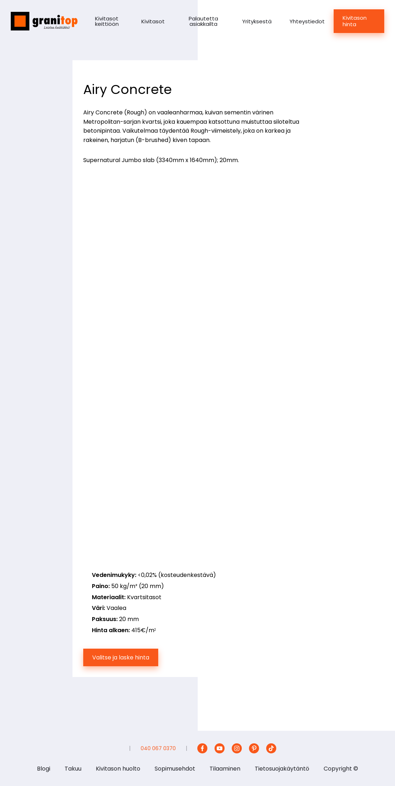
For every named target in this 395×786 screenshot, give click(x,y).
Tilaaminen (225, 768)
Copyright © (341, 768)
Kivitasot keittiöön (107, 21)
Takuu (73, 768)
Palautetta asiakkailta (203, 21)
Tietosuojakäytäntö (282, 768)
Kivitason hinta (355, 21)
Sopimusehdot (175, 768)
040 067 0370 (158, 748)
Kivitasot (153, 21)
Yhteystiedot (307, 21)
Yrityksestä (257, 21)
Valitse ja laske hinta (120, 657)
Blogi (43, 768)
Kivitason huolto (118, 768)
